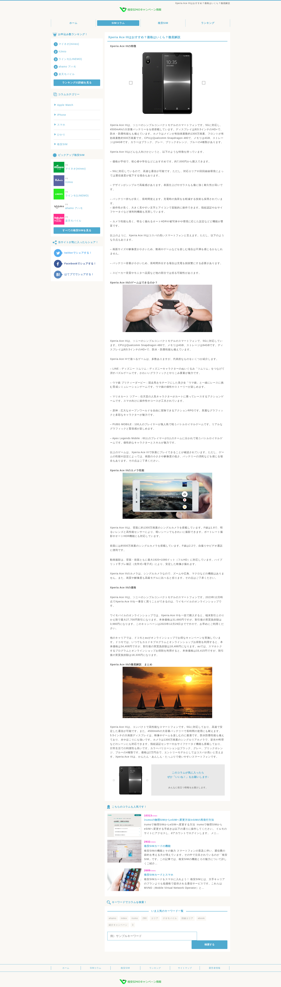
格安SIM (163, 23)
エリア (154, 918)
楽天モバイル (64, 74)
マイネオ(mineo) (66, 44)
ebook (201, 918)
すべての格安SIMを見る (77, 230)
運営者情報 (214, 959)
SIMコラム (118, 23)
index (124, 918)
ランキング (208, 23)
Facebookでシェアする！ (75, 263)
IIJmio (60, 51)
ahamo (112, 918)
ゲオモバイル (170, 918)
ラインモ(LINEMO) (68, 59)
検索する (213, 935)
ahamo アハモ (65, 66)
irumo (135, 918)
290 (144, 918)
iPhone (60, 114)
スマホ (59, 124)
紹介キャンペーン (118, 925)
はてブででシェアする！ (74, 274)
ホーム (73, 23)
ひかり (59, 134)
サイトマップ (185, 959)
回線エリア (187, 918)
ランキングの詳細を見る (77, 82)
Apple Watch (63, 105)
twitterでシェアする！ (73, 252)
